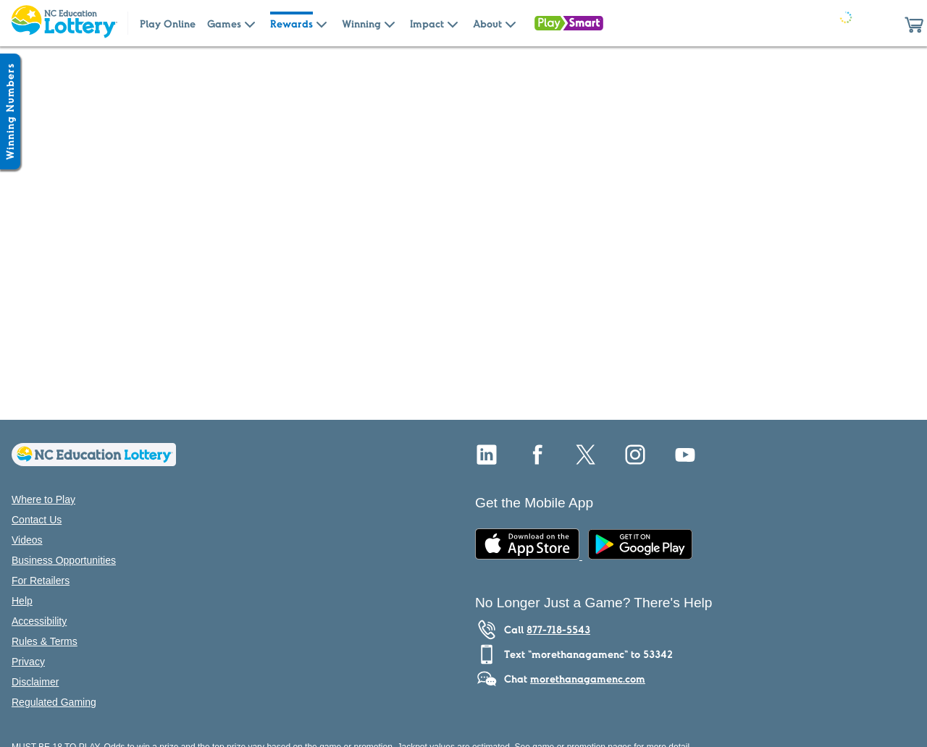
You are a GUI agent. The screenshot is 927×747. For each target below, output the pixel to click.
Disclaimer (35, 682)
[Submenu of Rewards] (321, 23)
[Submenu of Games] (250, 23)
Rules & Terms (44, 641)
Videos (27, 540)
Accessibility (39, 621)
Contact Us (37, 520)
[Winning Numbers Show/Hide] (10, 111)
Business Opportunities (64, 560)
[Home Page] (64, 23)
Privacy (28, 661)
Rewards (291, 23)
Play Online (168, 23)
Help (22, 601)
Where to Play (43, 499)
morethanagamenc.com (587, 678)
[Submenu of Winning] (389, 23)
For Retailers (41, 580)
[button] (914, 23)
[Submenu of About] (510, 23)
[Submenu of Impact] (452, 23)
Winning (361, 23)
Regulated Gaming (54, 702)
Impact (427, 23)
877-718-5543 (558, 629)
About (487, 23)
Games (224, 23)
